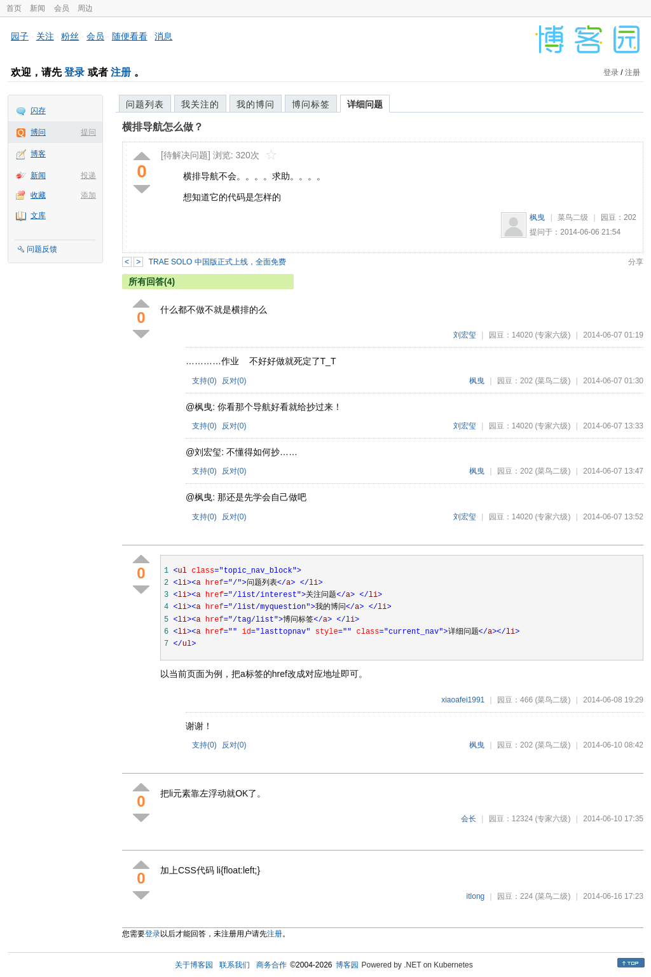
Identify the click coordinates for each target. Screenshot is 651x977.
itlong (476, 896)
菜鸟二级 (573, 217)
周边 (85, 8)
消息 (163, 36)
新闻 (37, 8)
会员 (61, 8)
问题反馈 (42, 249)
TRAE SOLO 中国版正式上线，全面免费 (217, 261)
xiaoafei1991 (462, 699)
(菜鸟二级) (552, 380)
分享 (635, 261)
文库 (38, 215)
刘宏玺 (464, 335)
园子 (20, 36)
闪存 (38, 110)
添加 (88, 195)
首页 (14, 8)
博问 (38, 132)
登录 (74, 72)
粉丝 (70, 36)
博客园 (347, 964)
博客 (38, 153)
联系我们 (234, 964)
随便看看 (129, 36)
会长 (468, 818)
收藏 (38, 195)
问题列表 (145, 104)
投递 (88, 175)
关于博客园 (194, 964)
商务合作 (271, 964)
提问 (88, 132)
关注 (45, 36)
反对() (234, 380)
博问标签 (311, 104)
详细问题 (365, 104)
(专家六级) (552, 335)
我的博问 (255, 104)
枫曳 (537, 217)
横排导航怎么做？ (162, 126)
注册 (121, 72)
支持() (204, 380)
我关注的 (200, 104)
